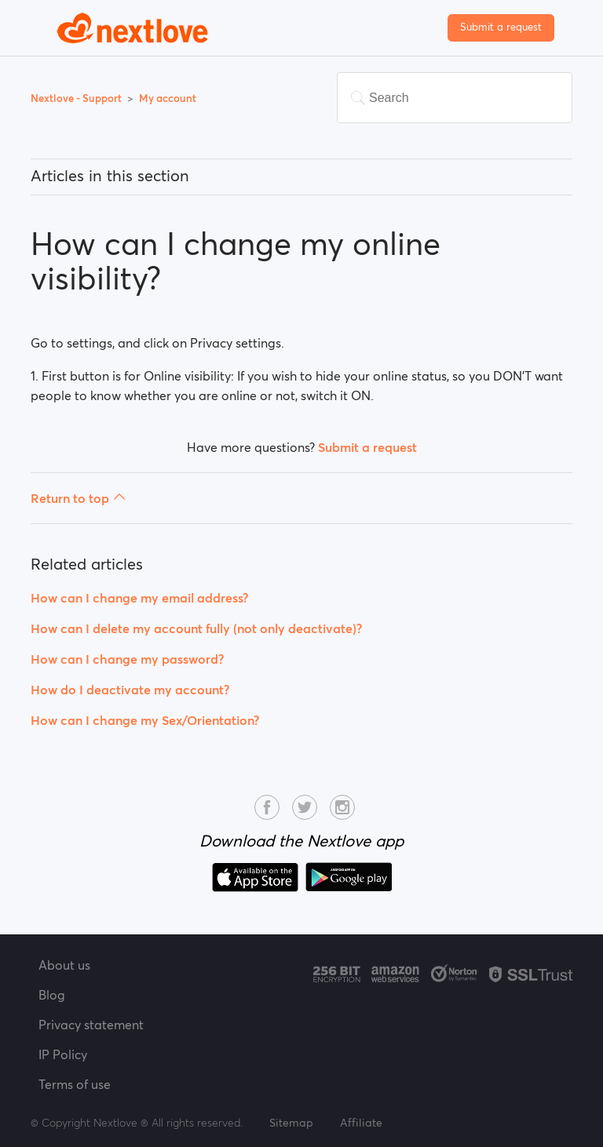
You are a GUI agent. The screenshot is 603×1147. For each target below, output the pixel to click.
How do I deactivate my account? (130, 689)
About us (64, 965)
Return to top (78, 498)
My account (167, 98)
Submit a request (501, 27)
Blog (51, 995)
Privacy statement (91, 1024)
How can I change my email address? (139, 598)
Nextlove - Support (77, 98)
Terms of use (74, 1084)
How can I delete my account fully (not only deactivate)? (196, 628)
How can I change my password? (127, 659)
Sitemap (291, 1123)
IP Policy (62, 1054)
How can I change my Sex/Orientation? (145, 720)
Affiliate (361, 1123)
